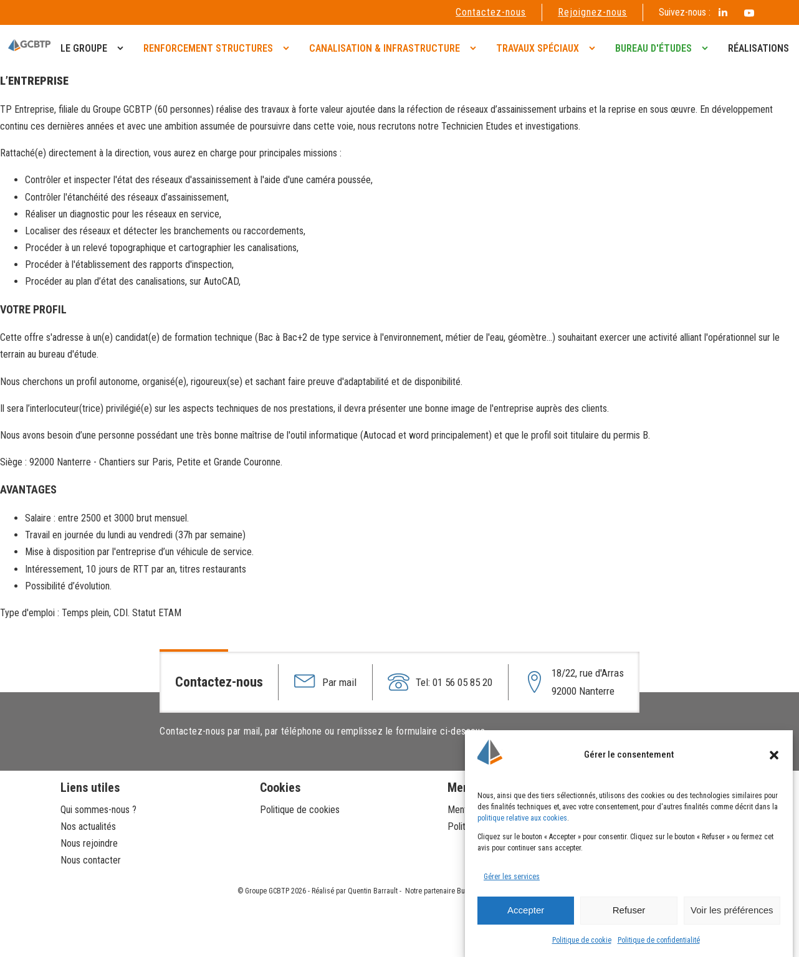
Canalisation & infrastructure (384, 48)
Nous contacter (90, 860)
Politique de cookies (300, 810)
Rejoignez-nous (592, 12)
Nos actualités (88, 826)
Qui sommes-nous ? (99, 810)
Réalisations (758, 48)
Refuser (629, 910)
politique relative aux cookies (522, 818)
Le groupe (83, 48)
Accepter (525, 910)
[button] (774, 755)
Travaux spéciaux (537, 48)
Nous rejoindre (89, 843)
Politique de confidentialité (659, 940)
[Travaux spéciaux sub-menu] (594, 48)
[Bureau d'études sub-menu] (707, 48)
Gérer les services (512, 876)
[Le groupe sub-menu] (122, 48)
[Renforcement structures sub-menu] (288, 48)
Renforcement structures (208, 48)
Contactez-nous (491, 12)
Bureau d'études (653, 48)
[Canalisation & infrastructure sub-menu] (475, 48)
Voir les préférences (732, 910)
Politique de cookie (581, 940)
